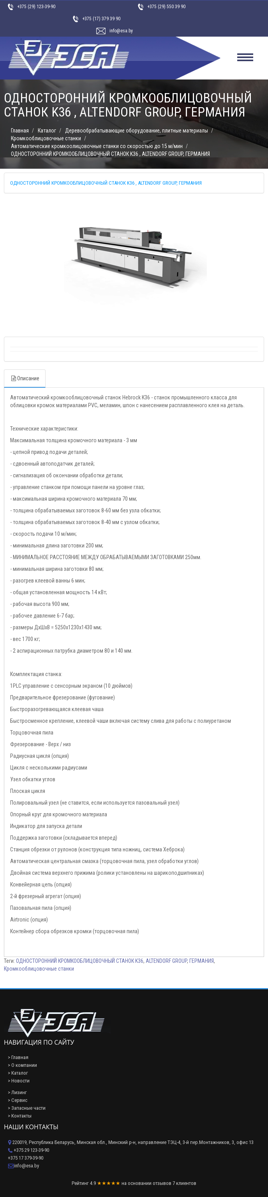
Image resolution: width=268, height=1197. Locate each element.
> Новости (19, 1081)
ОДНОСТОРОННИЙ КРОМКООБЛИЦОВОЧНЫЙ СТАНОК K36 (79, 961)
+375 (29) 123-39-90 (36, 6)
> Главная (18, 1057)
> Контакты (20, 1116)
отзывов (162, 1183)
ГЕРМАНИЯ (201, 961)
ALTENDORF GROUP (166, 961)
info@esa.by (121, 31)
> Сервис (17, 1100)
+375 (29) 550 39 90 (166, 6)
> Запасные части (27, 1108)
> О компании (22, 1065)
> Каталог (18, 1073)
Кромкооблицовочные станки (39, 969)
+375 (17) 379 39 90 (101, 18)
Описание (24, 378)
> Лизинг (17, 1092)
